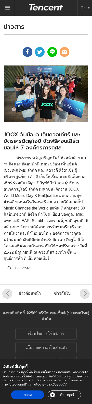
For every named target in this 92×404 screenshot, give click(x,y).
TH (83, 8)
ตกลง (28, 394)
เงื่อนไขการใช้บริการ (46, 333)
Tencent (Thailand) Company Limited (46, 7)
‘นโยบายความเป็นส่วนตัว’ (50, 384)
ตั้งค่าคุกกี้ (67, 394)
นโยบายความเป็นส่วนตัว (46, 347)
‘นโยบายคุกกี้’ (18, 384)
